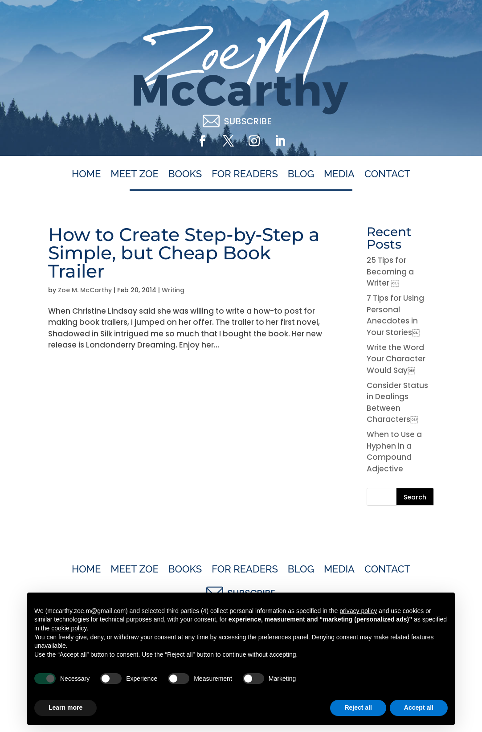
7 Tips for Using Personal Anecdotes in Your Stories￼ (395, 315)
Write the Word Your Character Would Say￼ (396, 359)
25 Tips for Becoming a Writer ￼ (390, 271)
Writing (173, 290)
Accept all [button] (418, 707)
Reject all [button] (358, 707)
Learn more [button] (65, 707)
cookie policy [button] (68, 628)
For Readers (245, 174)
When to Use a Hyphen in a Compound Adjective (394, 451)
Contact (387, 174)
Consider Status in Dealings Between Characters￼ (397, 402)
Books (185, 174)
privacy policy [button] (358, 610)
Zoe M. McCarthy (85, 290)
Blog (301, 174)
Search (415, 497)
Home (86, 174)
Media (339, 174)
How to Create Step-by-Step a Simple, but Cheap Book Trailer (184, 252)
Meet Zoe (134, 174)
